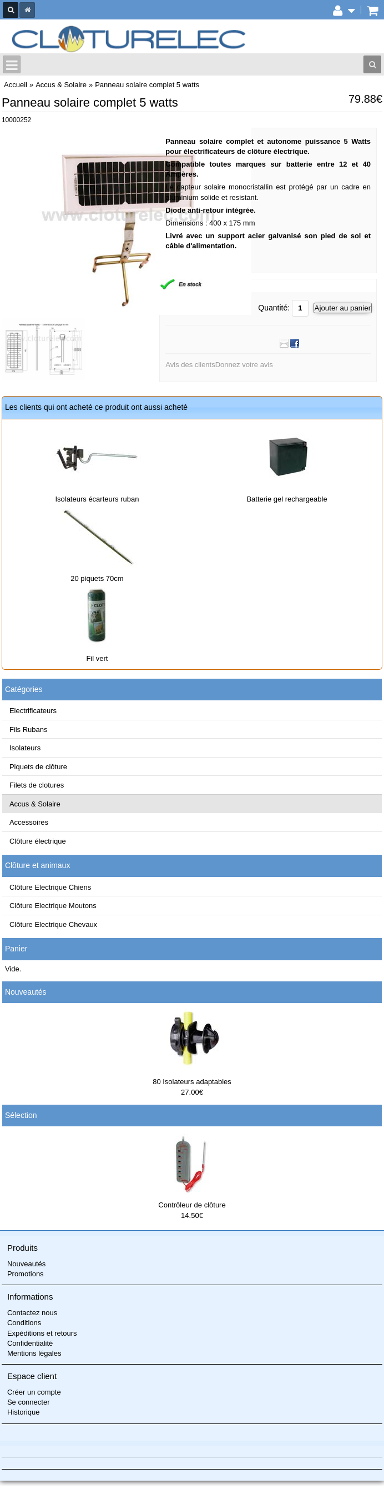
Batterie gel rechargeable (286, 499)
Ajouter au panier (343, 308)
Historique (23, 1412)
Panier (16, 948)
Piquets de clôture (38, 767)
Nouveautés (26, 991)
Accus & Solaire (34, 804)
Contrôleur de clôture (191, 1205)
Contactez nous (32, 1313)
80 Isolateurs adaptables (192, 1081)
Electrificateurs (33, 710)
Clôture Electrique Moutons (53, 905)
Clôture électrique (37, 841)
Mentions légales (34, 1353)
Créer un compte (34, 1392)
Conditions (24, 1323)
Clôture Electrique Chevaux (53, 924)
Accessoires (28, 822)
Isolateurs (25, 748)
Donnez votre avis (244, 364)
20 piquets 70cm (96, 578)
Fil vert (97, 658)
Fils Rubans (28, 729)
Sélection (21, 1115)
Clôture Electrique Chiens (50, 887)
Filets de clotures (36, 785)
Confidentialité (30, 1343)
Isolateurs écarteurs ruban (97, 499)
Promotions (25, 1274)
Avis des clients (190, 364)
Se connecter (28, 1402)
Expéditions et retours (42, 1333)
